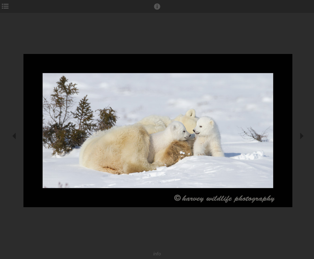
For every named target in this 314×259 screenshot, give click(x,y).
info (157, 254)
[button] (157, 9)
